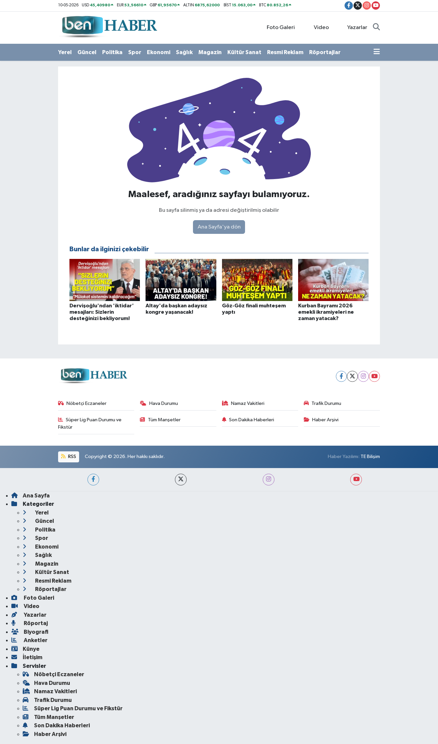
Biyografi (29, 632)
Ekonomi (158, 52)
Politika (112, 52)
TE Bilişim (370, 456)
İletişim (26, 657)
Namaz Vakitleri (243, 403)
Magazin (210, 52)
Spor (134, 52)
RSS (68, 456)
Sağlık (184, 52)
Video (317, 27)
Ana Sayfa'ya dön (219, 227)
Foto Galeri (277, 27)
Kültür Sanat (244, 52)
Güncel (86, 52)
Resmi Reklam (285, 52)
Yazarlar (353, 27)
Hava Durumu (159, 403)
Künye (25, 649)
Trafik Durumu (323, 403)
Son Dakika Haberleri (248, 419)
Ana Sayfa (30, 495)
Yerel (65, 52)
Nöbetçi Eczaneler (82, 403)
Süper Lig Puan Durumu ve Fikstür (90, 423)
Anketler (29, 640)
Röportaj (29, 623)
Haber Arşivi (321, 419)
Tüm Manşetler (160, 419)
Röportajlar (325, 52)
